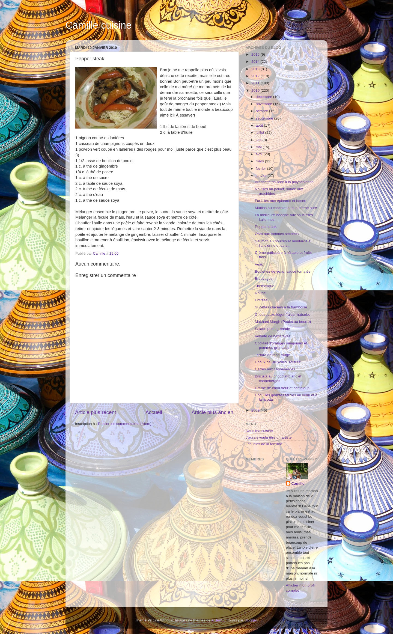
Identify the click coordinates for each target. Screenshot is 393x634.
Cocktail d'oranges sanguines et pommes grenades (281, 345)
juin (259, 140)
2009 (256, 410)
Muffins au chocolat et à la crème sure (286, 208)
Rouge (260, 293)
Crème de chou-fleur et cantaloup (282, 388)
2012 (256, 76)
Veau (259, 264)
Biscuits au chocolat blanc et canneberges (278, 378)
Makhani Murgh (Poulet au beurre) (283, 322)
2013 (256, 69)
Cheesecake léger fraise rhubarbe (282, 314)
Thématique (264, 286)
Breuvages (264, 278)
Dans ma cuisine (259, 431)
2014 (256, 61)
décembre (264, 97)
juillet (260, 132)
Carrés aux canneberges (275, 369)
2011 (256, 83)
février (261, 168)
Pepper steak (266, 227)
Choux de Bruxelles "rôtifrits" (278, 362)
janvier (262, 176)
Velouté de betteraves (273, 336)
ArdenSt (218, 620)
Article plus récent (95, 412)
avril (260, 154)
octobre (262, 111)
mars (260, 161)
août (260, 125)
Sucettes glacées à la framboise (281, 307)
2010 (256, 90)
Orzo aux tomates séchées (277, 234)
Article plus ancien (212, 412)
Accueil (153, 412)
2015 (256, 54)
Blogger (251, 620)
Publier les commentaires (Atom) (124, 424)
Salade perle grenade (272, 329)
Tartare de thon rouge (272, 355)
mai (259, 147)
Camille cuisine (99, 25)
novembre (264, 104)
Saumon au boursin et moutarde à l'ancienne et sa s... (283, 243)
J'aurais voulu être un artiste (268, 437)
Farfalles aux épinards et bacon (280, 201)
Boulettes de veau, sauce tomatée (283, 271)
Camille (298, 483)
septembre (265, 118)
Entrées (261, 300)
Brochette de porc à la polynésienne (284, 182)
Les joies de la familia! (264, 444)
